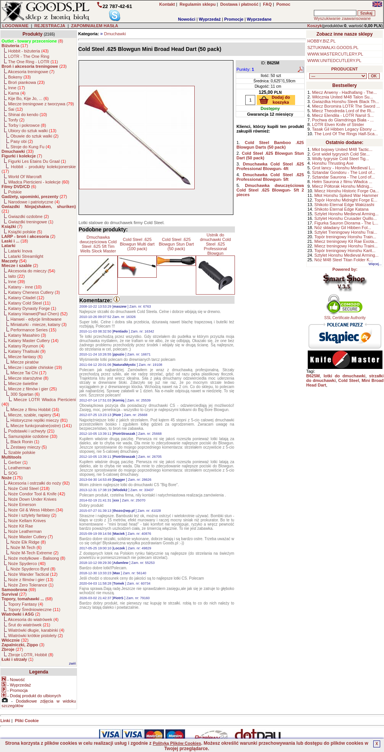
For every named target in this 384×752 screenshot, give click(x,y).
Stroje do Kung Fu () (30, 146)
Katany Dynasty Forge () (32, 308)
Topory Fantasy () (25, 604)
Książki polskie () (25, 231)
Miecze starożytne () (28, 378)
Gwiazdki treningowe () (30, 222)
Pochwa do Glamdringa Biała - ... (343, 120)
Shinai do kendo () (27, 114)
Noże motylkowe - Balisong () (36, 558)
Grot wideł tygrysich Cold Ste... (340, 154)
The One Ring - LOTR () (33, 61)
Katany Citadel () (26, 297)
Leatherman (19, 467)
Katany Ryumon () (26, 346)
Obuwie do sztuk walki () (34, 136)
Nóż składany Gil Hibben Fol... (342, 227)
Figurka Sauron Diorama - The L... (346, 223)
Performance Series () (33, 330)
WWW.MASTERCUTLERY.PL (335, 54)
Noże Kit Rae (20, 526)
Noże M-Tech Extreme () (34, 552)
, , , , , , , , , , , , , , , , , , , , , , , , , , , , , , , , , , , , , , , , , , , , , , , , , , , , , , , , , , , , (338, 76)
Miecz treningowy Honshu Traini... (345, 246)
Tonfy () (16, 120)
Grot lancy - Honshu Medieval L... (343, 167)
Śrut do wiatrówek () (29, 625)
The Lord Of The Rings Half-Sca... (346, 133)
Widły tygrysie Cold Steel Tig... (340, 158)
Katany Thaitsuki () (27, 351)
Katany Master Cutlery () (33, 340)
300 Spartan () (24, 394)
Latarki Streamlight (25, 256)
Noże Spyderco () (27, 563)
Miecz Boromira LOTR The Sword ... (346, 106)
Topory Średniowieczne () (34, 609)
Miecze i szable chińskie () (35, 367)
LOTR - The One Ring (28, 56)
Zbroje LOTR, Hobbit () (30, 654)
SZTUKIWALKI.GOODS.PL (332, 47)
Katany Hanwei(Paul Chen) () (37, 313)
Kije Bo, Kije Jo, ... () (28, 98)
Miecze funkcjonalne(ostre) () (41, 425)
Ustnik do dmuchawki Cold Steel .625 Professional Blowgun (215, 244)
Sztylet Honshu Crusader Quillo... (345, 218)
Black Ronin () (24, 441)
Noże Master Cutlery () (30, 536)
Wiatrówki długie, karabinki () (36, 630)
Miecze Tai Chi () (28, 372)
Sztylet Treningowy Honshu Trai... (345, 232)
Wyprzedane (259, 19)
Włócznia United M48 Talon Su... (342, 97)
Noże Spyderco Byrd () (32, 569)
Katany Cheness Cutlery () (34, 292)
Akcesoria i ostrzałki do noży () (39, 483)
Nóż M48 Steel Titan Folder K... (343, 259)
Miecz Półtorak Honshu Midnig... (342, 186)
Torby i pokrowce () (27, 125)
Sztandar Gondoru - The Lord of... (343, 172)
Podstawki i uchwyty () (31, 431)
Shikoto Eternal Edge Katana (341, 209)
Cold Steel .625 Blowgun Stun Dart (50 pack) (176, 244)
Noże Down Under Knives (32, 499)
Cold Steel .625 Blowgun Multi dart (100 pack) (137, 244)
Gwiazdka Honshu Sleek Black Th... (345, 101)
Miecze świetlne (23, 383)
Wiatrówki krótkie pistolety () (35, 635)
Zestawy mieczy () (28, 447)
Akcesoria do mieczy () (32, 271)
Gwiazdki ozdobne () (28, 216)
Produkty (33, 34)
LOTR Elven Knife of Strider (338, 124)
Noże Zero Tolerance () (30, 585)
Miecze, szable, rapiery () (34, 415)
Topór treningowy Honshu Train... (345, 236)
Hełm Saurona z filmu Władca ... (342, 181)
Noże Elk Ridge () (28, 542)
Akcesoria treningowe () (31, 71)
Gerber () (18, 462)
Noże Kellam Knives (27, 520)
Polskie (14, 192)
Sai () (15, 109)
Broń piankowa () (26, 82)
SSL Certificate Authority (345, 316)
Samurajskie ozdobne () (32, 436)
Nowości (186, 19)
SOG (12, 473)
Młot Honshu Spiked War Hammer (346, 195)
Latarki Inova (20, 251)
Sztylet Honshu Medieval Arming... (346, 213)
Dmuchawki (115, 33)
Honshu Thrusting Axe (332, 163)
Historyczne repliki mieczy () (38, 420)
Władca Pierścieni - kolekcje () (38, 182)
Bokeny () (19, 77)
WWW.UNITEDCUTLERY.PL (334, 60)
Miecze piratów (24, 362)
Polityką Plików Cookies (177, 743)
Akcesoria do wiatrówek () (33, 619)
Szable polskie (21, 452)
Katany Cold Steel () (29, 303)
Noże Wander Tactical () (32, 574)
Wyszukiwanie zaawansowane (342, 18)
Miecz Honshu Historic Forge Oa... (346, 190)
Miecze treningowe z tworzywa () (41, 104)
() (32, 41)
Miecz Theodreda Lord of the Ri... (343, 110)
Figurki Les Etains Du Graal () (37, 161)
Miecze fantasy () (25, 356)
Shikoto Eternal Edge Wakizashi (344, 204)
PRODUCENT (344, 69)
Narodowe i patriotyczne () (34, 202)
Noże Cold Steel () (28, 488)
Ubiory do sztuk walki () (32, 130)
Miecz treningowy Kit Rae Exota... (345, 241)
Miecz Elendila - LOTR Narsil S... (343, 115)
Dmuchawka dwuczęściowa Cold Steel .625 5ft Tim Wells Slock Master (98, 244)
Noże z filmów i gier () (30, 579)
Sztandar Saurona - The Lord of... (343, 177)
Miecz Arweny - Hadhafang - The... (344, 92)
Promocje (233, 19)
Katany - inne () (24, 287)
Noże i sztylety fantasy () (32, 515)
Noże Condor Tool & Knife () (36, 494)
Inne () (16, 87)
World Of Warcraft (24, 176)
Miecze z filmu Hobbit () (34, 409)
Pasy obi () (21, 141)
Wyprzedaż (210, 19)
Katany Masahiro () (27, 335)
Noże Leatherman (24, 531)
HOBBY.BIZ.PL (321, 41)
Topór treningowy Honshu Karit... (345, 250)
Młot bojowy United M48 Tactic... (342, 149)
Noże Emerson (22, 504)
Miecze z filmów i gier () (32, 389)
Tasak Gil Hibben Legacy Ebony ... (344, 129)
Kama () (16, 93)
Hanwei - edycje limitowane (35, 319)
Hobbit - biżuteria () (28, 51)
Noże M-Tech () (25, 547)
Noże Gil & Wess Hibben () (35, 510)
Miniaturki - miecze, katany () (38, 324)
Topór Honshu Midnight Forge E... (345, 200)
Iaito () (16, 276)
